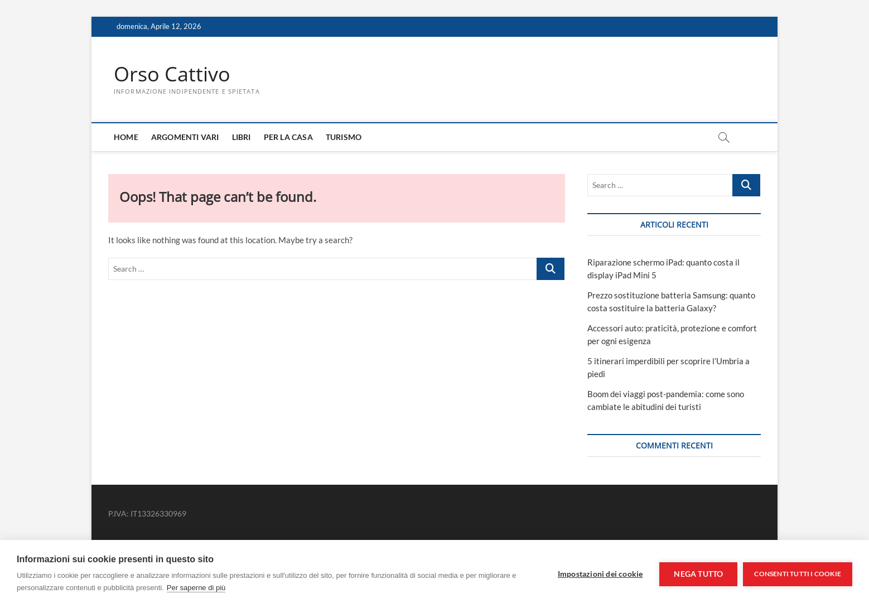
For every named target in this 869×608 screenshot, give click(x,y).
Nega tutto (698, 574)
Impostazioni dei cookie (600, 574)
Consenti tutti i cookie (797, 574)
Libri (241, 137)
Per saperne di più (196, 587)
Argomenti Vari (185, 137)
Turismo (343, 137)
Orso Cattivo (172, 74)
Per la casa (288, 137)
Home (126, 137)
